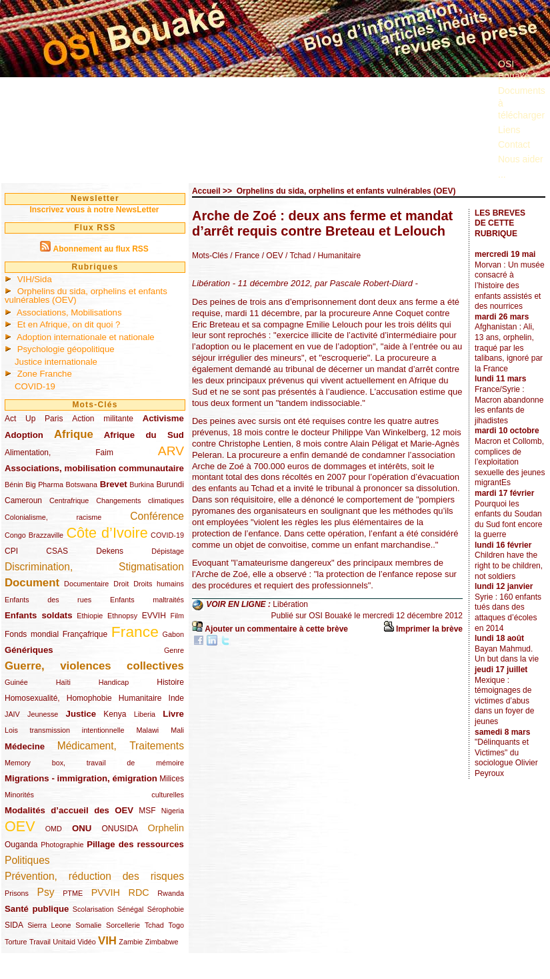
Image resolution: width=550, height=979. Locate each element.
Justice (81, 714)
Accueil (206, 191)
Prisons (17, 893)
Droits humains (158, 584)
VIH (107, 940)
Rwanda (170, 893)
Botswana (81, 485)
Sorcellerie (123, 925)
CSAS (57, 551)
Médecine (25, 746)
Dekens (109, 551)
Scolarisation (93, 909)
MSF (147, 810)
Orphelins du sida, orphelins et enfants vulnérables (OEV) (86, 295)
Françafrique (85, 634)
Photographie (62, 845)
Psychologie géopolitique (66, 349)
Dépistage (167, 551)
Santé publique (37, 909)
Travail (40, 942)
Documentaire (86, 584)
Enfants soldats (39, 615)
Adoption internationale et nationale (86, 337)
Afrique (73, 434)
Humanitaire (140, 698)
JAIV (12, 714)
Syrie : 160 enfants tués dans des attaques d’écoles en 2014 (508, 612)
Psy (46, 892)
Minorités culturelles (94, 795)
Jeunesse (42, 714)
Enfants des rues (48, 600)
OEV (20, 826)
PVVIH (105, 892)
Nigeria (172, 811)
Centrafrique (69, 500)
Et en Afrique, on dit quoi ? (69, 324)
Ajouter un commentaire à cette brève (276, 629)
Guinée (16, 682)
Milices (171, 778)
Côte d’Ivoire (106, 532)
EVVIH (154, 615)
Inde (176, 698)
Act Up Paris (34, 418)
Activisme (163, 418)
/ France (244, 255)
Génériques (29, 650)
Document (32, 582)
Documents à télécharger (521, 102)
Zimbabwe (162, 942)
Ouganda (21, 844)
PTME (73, 893)
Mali (177, 730)
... (502, 174)
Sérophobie (165, 909)
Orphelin (166, 828)
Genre (174, 650)
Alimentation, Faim (59, 452)
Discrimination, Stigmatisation (94, 566)
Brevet (113, 484)
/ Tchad (297, 255)
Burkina (141, 485)
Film (177, 616)
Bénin (14, 485)
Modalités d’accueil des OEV (69, 810)
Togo (175, 925)
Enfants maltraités (147, 600)
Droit (121, 584)
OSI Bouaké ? (517, 70)
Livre (173, 714)
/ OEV (271, 255)
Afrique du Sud (144, 435)
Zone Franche (44, 374)
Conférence (157, 516)
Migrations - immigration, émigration (81, 778)
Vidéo (86, 942)
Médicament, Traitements (120, 745)
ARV (171, 451)
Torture (16, 942)
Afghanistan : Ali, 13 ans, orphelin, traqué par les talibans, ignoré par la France (509, 347)
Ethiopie (90, 616)
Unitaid (64, 942)
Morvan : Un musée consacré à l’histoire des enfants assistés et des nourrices (510, 285)
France (135, 631)
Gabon (173, 634)
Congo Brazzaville (34, 535)
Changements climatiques (140, 500)
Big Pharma (44, 485)
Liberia (144, 714)
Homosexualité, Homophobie (58, 698)
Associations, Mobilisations (69, 312)
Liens (509, 129)
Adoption (24, 435)
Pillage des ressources (135, 844)
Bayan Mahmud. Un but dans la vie (507, 654)
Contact (514, 144)
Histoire (170, 682)
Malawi (147, 730)
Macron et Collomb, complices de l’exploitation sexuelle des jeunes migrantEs (510, 462)
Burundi (170, 484)
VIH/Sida (34, 279)
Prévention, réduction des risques (94, 876)
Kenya (114, 714)
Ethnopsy (122, 616)
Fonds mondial (32, 634)
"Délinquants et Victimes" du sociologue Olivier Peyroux (506, 757)
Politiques (27, 860)
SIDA (14, 925)
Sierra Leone (49, 925)
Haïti (63, 682)
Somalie (88, 925)
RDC (139, 892)
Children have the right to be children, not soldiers (509, 565)
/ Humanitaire (336, 255)
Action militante (102, 418)
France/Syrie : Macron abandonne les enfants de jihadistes (509, 405)
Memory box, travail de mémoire (94, 763)
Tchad (154, 925)
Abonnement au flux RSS (100, 249)
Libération (290, 604)
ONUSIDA (119, 828)
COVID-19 (35, 386)
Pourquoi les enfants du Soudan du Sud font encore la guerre (508, 519)
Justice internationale (56, 362)
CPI (11, 551)
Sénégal (130, 909)
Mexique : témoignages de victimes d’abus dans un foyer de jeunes (504, 701)
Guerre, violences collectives (94, 666)
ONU (81, 828)
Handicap (114, 682)
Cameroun (23, 500)
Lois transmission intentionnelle (64, 730)
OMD (53, 829)
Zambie (131, 942)
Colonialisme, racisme (53, 517)
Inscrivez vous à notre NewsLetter (94, 209)
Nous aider (520, 159)
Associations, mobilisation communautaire (94, 468)
